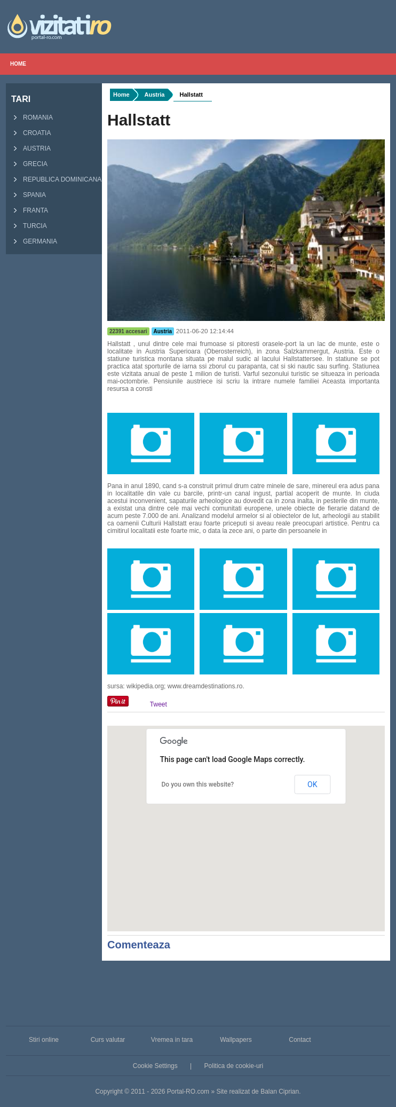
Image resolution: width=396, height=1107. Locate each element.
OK (312, 784)
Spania (27, 195)
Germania (33, 242)
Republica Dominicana (55, 180)
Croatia (30, 133)
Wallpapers (236, 1039)
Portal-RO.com (188, 1091)
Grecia (28, 164)
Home (18, 64)
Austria (30, 149)
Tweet (158, 704)
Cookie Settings (155, 1066)
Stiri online (44, 1039)
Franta (28, 211)
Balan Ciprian (279, 1091)
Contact (300, 1039)
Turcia (28, 226)
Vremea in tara (172, 1039)
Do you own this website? (198, 784)
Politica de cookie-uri (234, 1066)
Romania (31, 118)
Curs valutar (108, 1039)
